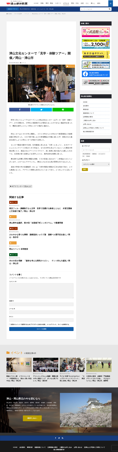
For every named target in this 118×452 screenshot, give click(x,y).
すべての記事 (18, 13)
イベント (66, 3)
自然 (82, 3)
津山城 (51, 9)
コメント (12, 281)
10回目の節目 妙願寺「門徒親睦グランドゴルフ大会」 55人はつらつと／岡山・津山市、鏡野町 (98, 378)
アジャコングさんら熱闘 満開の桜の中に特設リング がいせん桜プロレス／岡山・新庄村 (45, 378)
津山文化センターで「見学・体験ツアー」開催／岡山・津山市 (49, 13)
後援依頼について (88, 113)
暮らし (93, 3)
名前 (11, 301)
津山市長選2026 (25, 9)
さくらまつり (41, 9)
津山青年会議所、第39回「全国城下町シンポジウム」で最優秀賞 (36, 223)
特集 (42, 3)
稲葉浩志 (33, 9)
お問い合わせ (87, 124)
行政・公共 (14, 254)
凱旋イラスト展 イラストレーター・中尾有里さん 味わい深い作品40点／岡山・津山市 (19, 378)
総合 (98, 3)
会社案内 (86, 105)
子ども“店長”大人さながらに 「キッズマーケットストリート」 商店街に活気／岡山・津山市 (72, 378)
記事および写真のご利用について (93, 128)
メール (12, 308)
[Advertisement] (41, 30)
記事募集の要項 (88, 117)
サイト (11, 316)
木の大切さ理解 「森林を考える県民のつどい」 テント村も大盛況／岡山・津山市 (39, 261)
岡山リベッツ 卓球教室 (18, 249)
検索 (84, 169)
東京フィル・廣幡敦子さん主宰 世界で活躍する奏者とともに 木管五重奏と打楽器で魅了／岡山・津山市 (40, 209)
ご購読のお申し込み (89, 120)
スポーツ (58, 3)
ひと (87, 3)
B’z (47, 9)
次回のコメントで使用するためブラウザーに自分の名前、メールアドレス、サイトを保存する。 (40, 324)
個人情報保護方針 (88, 131)
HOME (36, 3)
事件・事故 (49, 3)
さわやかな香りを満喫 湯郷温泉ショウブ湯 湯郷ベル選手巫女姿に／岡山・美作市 (39, 235)
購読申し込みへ (32, 418)
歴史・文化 (75, 3)
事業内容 (86, 109)
